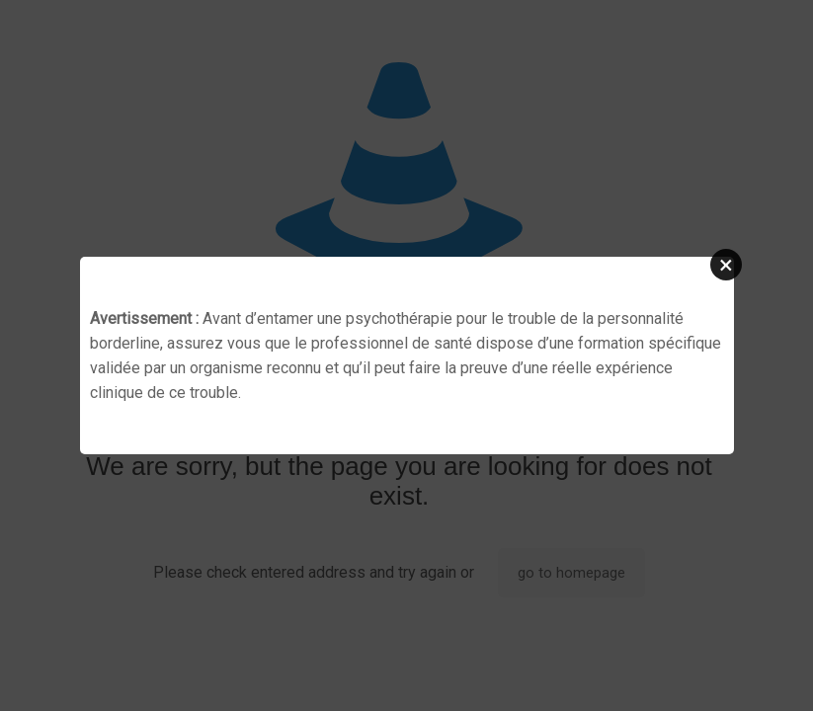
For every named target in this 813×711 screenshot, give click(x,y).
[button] (726, 264)
